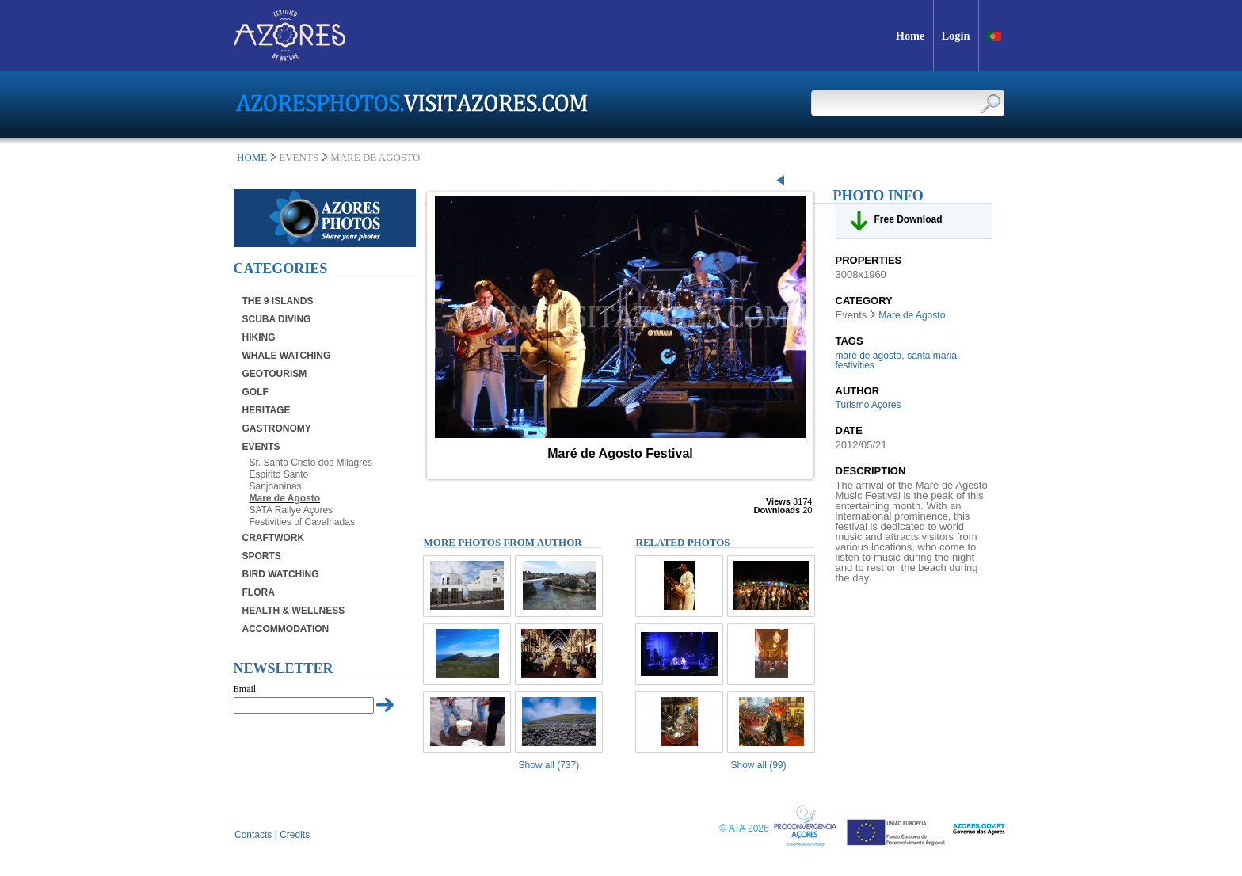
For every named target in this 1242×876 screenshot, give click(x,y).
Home (252, 157)
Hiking (259, 337)
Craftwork (273, 537)
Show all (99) (759, 765)
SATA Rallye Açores (291, 510)
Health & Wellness (293, 610)
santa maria (932, 355)
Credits (295, 834)
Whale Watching (286, 355)
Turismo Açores (868, 404)
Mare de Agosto (285, 498)
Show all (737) (549, 765)
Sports (261, 556)
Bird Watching (280, 574)
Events (261, 446)
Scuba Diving (276, 319)
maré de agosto (868, 355)
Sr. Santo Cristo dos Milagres (311, 462)
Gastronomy (276, 428)
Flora (258, 592)
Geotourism (274, 373)
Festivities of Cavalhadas (302, 522)
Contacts (253, 834)
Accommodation (286, 628)
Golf (255, 392)
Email (245, 689)
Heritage (266, 410)
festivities (855, 365)
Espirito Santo (279, 474)
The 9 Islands (278, 301)
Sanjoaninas (276, 486)
